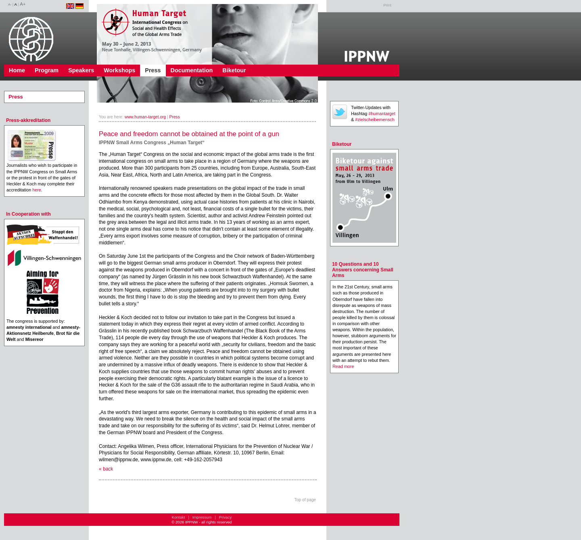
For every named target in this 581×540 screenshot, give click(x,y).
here (36, 189)
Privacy (225, 517)
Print (387, 5)
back (108, 469)
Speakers (81, 70)
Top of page (305, 500)
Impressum (201, 517)
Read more (343, 366)
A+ (22, 4)
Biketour (234, 70)
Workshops (119, 70)
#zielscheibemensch (374, 119)
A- (9, 4)
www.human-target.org (145, 117)
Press (153, 70)
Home (17, 70)
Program (47, 70)
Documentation (192, 70)
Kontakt (178, 517)
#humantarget (381, 113)
